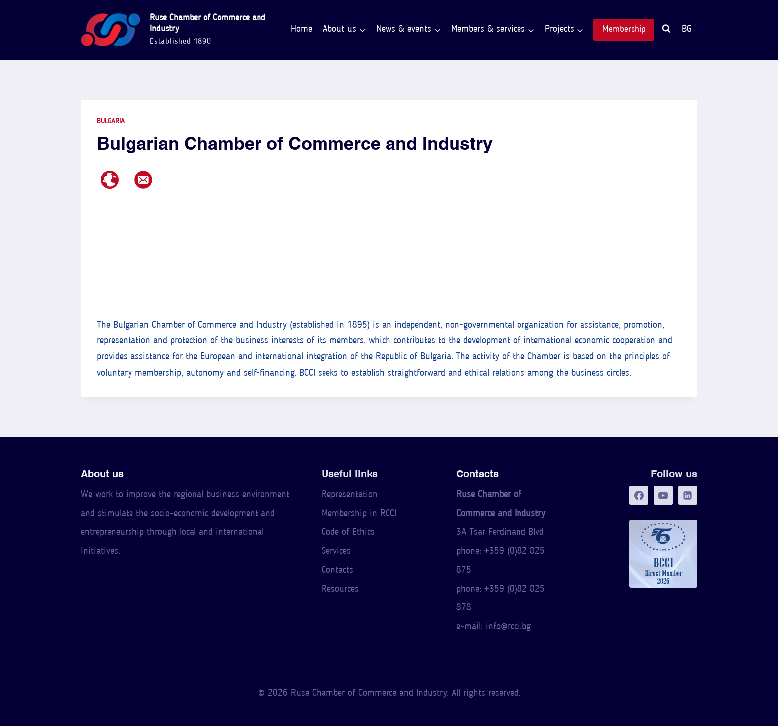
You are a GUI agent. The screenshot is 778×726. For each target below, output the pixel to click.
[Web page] (110, 180)
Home (301, 29)
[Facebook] (638, 495)
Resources (340, 589)
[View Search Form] (666, 30)
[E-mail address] (143, 180)
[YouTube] (663, 495)
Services (336, 551)
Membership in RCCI (359, 514)
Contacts (337, 570)
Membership (624, 29)
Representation (350, 495)
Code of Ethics (348, 532)
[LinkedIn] (687, 495)
